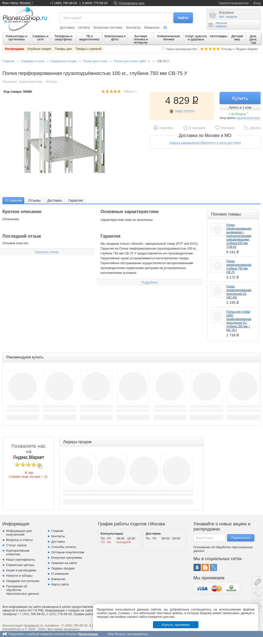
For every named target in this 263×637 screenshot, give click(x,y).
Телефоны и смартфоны (63, 37)
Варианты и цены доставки (221, 142)
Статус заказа (16, 545)
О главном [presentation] (13, 200)
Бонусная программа (66, 557)
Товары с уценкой (88, 49)
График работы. (85, 614)
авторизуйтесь (137, 634)
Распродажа (14, 49)
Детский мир (237, 37)
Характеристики (30, 81)
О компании (60, 573)
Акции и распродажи (21, 570)
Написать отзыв (46, 252)
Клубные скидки (39, 49)
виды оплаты (185, 111)
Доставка (67, 27)
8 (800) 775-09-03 (95, 3)
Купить (240, 98)
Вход (257, 3)
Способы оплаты (63, 547)
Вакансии (151, 27)
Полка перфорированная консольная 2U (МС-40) (238, 292)
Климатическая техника (168, 37)
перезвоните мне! (248, 118)
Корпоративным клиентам (17, 552)
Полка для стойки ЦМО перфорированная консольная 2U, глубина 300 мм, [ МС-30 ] (238, 321)
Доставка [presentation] (54, 200)
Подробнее (149, 282)
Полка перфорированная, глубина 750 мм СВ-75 (239, 267)
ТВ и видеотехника (89, 37)
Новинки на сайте (64, 563)
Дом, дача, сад (253, 39)
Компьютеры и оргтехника (16, 37)
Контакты (133, 27)
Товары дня (63, 49)
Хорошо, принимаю (175, 625)
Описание (9, 81)
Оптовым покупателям (67, 552)
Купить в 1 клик (240, 107)
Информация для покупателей (19, 532)
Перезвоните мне (131, 3)
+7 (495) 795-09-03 (63, 3)
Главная (8, 61)
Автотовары (218, 36)
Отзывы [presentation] (34, 200)
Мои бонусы (116, 634)
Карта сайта (60, 584)
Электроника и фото (115, 37)
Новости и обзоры (19, 575)
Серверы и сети (40, 37)
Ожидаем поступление (23, 581)
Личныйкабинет (217, 24)
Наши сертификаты (20, 559)
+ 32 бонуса (238, 114)
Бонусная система (107, 27)
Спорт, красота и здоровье (196, 37)
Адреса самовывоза (184, 142)
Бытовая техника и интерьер (141, 39)
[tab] (13, 200)
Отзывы (51, 81)
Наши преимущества (181, 49)
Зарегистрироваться (234, 3)
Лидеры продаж (63, 568)
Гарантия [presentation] (75, 200)
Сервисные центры (20, 565)
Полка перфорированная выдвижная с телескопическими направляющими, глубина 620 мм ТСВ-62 (238, 236)
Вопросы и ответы (19, 540)
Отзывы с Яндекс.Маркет (239, 49)
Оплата (84, 27)
